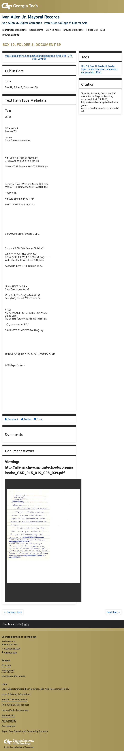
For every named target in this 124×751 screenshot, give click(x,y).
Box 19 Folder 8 (98, 66)
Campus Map (10, 652)
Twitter (26, 419)
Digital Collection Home (14, 29)
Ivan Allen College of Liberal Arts (65, 23)
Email (38, 419)
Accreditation (8, 726)
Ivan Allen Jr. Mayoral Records (31, 17)
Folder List (92, 29)
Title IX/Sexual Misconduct (15, 705)
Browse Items (53, 29)
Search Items (36, 29)
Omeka (25, 624)
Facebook (11, 419)
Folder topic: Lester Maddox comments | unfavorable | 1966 (99, 69)
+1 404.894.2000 (12, 648)
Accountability (9, 721)
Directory (6, 665)
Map (102, 29)
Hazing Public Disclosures (15, 710)
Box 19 (85, 66)
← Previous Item (13, 612)
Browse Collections (73, 29)
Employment (8, 670)
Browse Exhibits (10, 34)
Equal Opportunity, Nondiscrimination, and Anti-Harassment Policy (35, 689)
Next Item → (113, 612)
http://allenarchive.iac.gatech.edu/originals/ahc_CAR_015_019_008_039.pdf (39, 57)
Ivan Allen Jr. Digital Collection (22, 23)
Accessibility (8, 715)
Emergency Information (14, 676)
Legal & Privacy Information (16, 694)
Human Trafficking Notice (14, 699)
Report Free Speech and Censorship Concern (25, 731)
